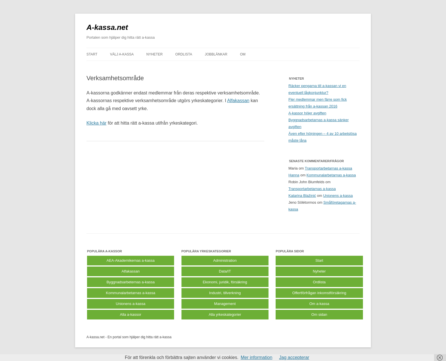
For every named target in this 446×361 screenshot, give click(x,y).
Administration (225, 260)
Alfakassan (238, 100)
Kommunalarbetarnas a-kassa (331, 175)
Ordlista (319, 282)
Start (319, 260)
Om (242, 54)
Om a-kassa (319, 304)
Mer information (256, 357)
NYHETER (154, 54)
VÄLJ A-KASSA (122, 54)
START (91, 54)
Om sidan (319, 314)
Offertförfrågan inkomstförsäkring (319, 293)
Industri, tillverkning (225, 293)
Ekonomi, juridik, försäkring (225, 282)
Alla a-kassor (130, 314)
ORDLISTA (183, 54)
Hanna (293, 175)
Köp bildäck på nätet (187, 337)
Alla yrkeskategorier (225, 314)
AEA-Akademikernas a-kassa (131, 260)
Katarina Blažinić (302, 195)
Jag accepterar (294, 357)
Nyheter (319, 271)
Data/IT (225, 271)
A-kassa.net (107, 27)
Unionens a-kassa (338, 195)
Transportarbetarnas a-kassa (328, 168)
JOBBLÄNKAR (216, 54)
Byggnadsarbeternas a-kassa (131, 282)
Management (225, 304)
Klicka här (96, 123)
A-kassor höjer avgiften (307, 113)
